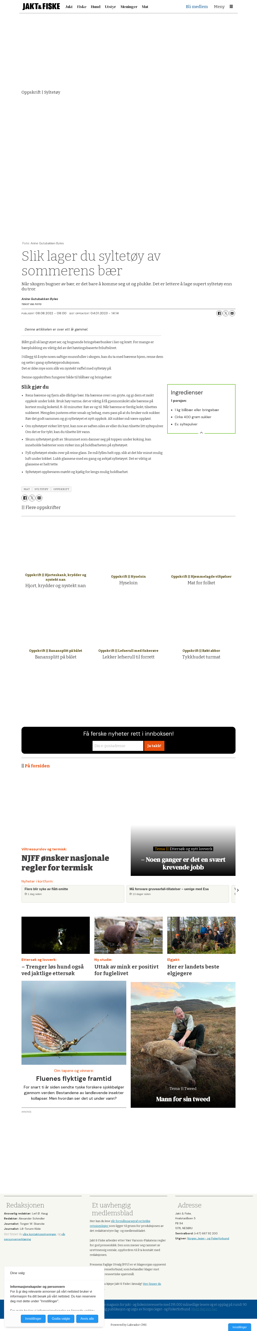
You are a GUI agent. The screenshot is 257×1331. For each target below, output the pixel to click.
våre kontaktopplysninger (39, 1234)
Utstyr (110, 6)
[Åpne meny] (231, 7)
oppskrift (61, 489)
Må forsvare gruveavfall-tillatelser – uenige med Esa (169, 889)
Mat (145, 6)
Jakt (69, 6)
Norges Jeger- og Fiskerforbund (208, 1238)
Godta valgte (61, 1318)
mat (27, 489)
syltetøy (41, 489)
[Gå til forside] (41, 6)
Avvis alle (87, 1318)
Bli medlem (197, 6)
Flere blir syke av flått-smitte (46, 889)
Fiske (82, 6)
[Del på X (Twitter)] (226, 313)
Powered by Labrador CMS (129, 1325)
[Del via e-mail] (232, 313)
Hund (95, 6)
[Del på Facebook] (219, 313)
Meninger (129, 6)
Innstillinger (240, 1327)
